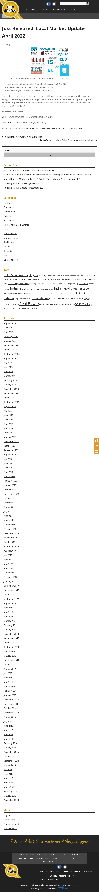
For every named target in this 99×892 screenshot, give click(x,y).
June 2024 (8, 367)
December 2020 (11, 533)
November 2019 (11, 590)
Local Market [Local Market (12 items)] (40, 298)
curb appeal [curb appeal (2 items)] (8, 279)
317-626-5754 (72, 10)
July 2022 (8, 459)
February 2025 (11, 336)
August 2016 (10, 717)
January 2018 (10, 655)
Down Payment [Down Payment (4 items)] (19, 279)
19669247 (79, 128)
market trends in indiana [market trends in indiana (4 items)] (59, 298)
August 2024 (10, 358)
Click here (6, 122)
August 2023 (10, 406)
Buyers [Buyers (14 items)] (33, 275)
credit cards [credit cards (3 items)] (79, 275)
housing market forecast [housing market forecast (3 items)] (55, 283)
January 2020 (10, 581)
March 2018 (9, 651)
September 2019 (11, 599)
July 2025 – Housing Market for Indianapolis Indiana (29, 170)
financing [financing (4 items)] (30, 279)
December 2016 (11, 699)
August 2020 (10, 550)
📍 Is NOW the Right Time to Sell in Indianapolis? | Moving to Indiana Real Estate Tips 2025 (48, 174)
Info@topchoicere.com (64, 876)
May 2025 (8, 327)
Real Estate (51, 128)
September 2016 (11, 712)
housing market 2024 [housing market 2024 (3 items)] (37, 283)
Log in (7, 815)
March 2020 (9, 572)
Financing (8, 216)
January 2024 (10, 384)
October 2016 (10, 708)
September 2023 (11, 402)
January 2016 (10, 747)
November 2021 (11, 494)
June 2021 (8, 515)
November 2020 (11, 537)
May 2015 (8, 778)
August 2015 (10, 765)
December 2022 (11, 441)
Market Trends (41, 128)
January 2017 (10, 695)
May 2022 (8, 467)
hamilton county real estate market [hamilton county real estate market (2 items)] (55, 279)
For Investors (60, 858)
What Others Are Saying (48, 855)
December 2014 (11, 800)
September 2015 (11, 760)
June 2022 (8, 463)
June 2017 (8, 677)
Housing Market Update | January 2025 (23, 183)
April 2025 (8, 332)
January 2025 (10, 340)
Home (21, 855)
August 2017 (10, 669)
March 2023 (9, 428)
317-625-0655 (43, 10)
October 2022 (10, 445)
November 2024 (11, 345)
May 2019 (8, 612)
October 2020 (10, 542)
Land (6, 229)
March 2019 (9, 620)
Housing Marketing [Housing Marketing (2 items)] (71, 284)
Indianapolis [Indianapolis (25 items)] (19, 288)
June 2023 (8, 415)
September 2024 (11, 354)
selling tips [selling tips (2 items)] (7, 308)
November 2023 (11, 393)
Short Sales (9, 251)
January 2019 (10, 629)
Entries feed (9, 819)
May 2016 (8, 730)
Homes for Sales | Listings (16, 224)
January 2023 (10, 437)
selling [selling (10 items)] (88, 304)
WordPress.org (11, 828)
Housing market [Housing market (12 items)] (18, 283)
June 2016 (8, 725)
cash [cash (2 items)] (62, 276)
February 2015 (11, 791)
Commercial (9, 207)
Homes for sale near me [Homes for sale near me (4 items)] (77, 279)
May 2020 (8, 564)
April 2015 (8, 782)
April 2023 (8, 424)
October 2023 (10, 397)
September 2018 (11, 647)
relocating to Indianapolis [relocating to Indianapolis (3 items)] (65, 304)
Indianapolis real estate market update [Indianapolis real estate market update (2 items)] (44, 294)
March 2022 (9, 476)
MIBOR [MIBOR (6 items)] (74, 298)
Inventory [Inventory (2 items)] (61, 294)
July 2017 (8, 673)
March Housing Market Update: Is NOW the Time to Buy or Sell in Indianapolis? (42, 179)
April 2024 (8, 371)
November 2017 (11, 660)
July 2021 (8, 511)
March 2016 (9, 739)
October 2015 (10, 756)
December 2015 (11, 752)
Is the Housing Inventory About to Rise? (22, 136)
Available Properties (29, 858)
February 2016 (11, 743)
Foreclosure (9, 220)
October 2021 (10, 498)
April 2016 (8, 734)
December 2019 (11, 585)
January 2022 (10, 485)
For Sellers (74, 858)
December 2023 (11, 389)
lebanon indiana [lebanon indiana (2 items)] (70, 294)
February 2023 (11, 432)
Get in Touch (73, 855)
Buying (22, 128)
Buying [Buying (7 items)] (42, 275)
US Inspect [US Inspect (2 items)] (34, 308)
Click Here (7, 116)
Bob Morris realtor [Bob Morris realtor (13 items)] (16, 275)
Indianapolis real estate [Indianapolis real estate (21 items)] (71, 288)
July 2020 (8, 555)
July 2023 (8, 410)
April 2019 (8, 616)
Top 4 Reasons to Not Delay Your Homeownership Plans (68, 140)
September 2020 (11, 546)
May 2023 (8, 419)
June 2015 (8, 774)
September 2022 (11, 450)
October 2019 (10, 594)
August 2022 (10, 454)
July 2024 (8, 362)
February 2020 (11, 577)
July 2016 (8, 721)
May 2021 (8, 520)
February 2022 (11, 480)
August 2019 (10, 603)
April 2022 (8, 472)
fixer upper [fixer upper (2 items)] (38, 279)
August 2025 (10, 323)
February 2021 (11, 529)
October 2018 (10, 642)
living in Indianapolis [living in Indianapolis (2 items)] (21, 299)
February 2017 (11, 690)
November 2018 (11, 638)
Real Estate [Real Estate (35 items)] (29, 303)
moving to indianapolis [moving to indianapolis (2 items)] (11, 304)
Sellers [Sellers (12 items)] (79, 304)
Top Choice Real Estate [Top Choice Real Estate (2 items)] (22, 308)
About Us (30, 855)
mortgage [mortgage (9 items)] (84, 298)
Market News (30, 128)
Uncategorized (11, 259)
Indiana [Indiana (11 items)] (83, 283)
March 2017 (9, 686)
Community (9, 211)
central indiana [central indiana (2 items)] (69, 276)
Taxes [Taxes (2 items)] (13, 308)
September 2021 (11, 502)
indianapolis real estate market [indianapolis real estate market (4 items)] (17, 293)
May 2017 (8, 682)
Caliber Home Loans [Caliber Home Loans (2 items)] (53, 276)
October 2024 (10, 349)
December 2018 (11, 634)
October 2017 (10, 664)
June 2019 (8, 607)
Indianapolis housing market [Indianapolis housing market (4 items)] (41, 289)
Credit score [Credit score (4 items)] (90, 275)
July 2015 (8, 769)
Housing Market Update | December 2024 (24, 187)
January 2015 (10, 795)
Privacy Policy (50, 862)
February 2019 (11, 625)
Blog (63, 855)
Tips (6, 255)
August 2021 (10, 507)
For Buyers (46, 858)
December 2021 (11, 489)
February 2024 (11, 380)
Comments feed (11, 824)
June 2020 (8, 559)
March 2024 (9, 375)
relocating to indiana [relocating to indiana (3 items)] (47, 304)
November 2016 (11, 704)
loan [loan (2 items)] (29, 299)
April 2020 (8, 568)
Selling (58, 128)
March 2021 (9, 524)
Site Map (74, 885)
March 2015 (9, 787)
